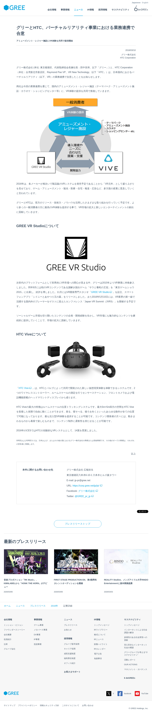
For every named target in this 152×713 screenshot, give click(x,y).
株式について (100, 635)
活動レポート (130, 660)
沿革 (6, 644)
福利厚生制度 (69, 658)
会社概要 (7, 635)
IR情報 (97, 619)
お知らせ (68, 630)
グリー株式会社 (86, 491)
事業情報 (38, 619)
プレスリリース (38, 606)
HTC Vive (25, 388)
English (145, 2)
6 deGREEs (129, 678)
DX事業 (37, 635)
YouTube (141, 694)
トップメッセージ (101, 625)
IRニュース (99, 639)
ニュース (20, 606)
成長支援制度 (69, 654)
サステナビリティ (132, 619)
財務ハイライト (100, 644)
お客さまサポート (72, 672)
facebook (124, 694)
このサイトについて (70, 705)
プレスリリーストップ (77, 524)
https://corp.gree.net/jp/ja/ (86, 485)
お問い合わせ (87, 705)
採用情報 (68, 638)
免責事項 (98, 658)
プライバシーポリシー (27, 705)
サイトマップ (9, 705)
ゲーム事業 (38, 625)
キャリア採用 (69, 649)
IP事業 (37, 639)
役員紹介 (7, 639)
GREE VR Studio (101, 292)
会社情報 (8, 619)
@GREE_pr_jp (83, 496)
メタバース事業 (40, 630)
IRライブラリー (100, 630)
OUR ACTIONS (130, 664)
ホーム (7, 606)
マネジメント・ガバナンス (135, 669)
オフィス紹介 (69, 663)
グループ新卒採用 (71, 644)
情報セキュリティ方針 (49, 705)
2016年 (54, 606)
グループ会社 (9, 649)
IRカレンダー (100, 649)
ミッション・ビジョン (13, 625)
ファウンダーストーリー (14, 630)
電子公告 (98, 654)
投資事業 (38, 644)
